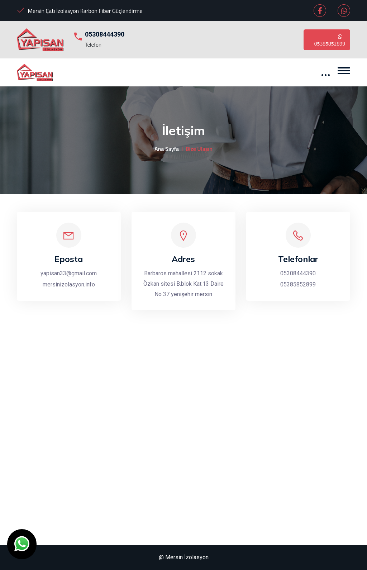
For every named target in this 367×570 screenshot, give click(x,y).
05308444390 (104, 34)
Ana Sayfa (166, 148)
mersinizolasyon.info (69, 284)
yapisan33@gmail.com (68, 273)
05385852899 (329, 39)
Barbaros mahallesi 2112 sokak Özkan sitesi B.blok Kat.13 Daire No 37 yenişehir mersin (183, 284)
